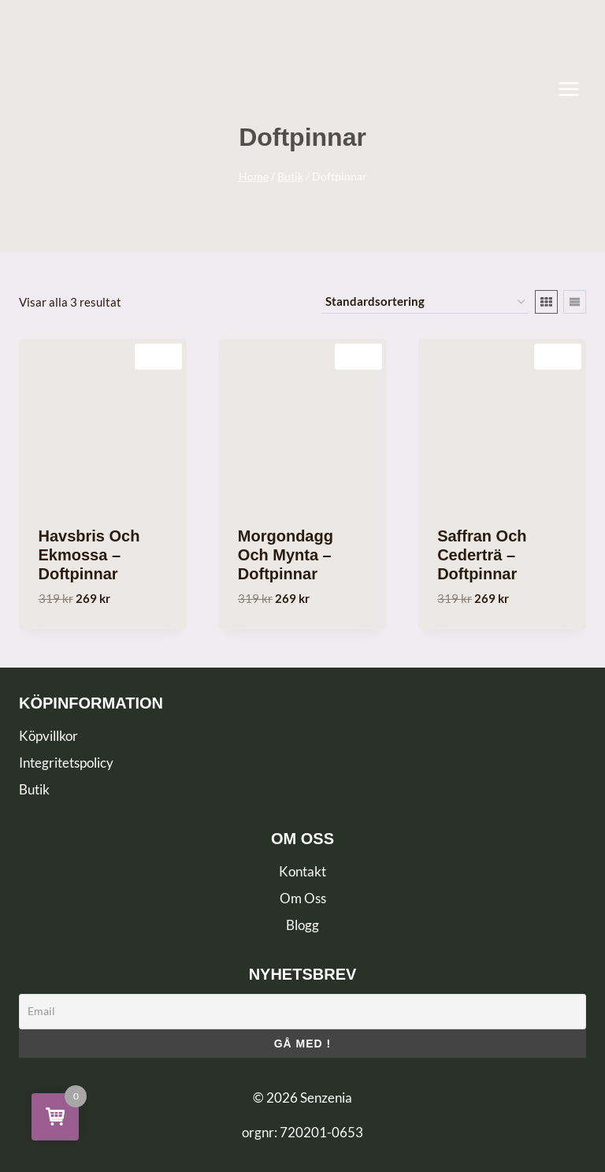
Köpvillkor (48, 735)
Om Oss (303, 898)
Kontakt (302, 871)
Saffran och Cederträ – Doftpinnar (481, 554)
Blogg (302, 925)
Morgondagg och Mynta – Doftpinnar (285, 554)
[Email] (302, 1011)
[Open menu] (577, 89)
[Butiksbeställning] (425, 302)
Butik (34, 789)
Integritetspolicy (66, 762)
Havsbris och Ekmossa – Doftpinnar (89, 554)
